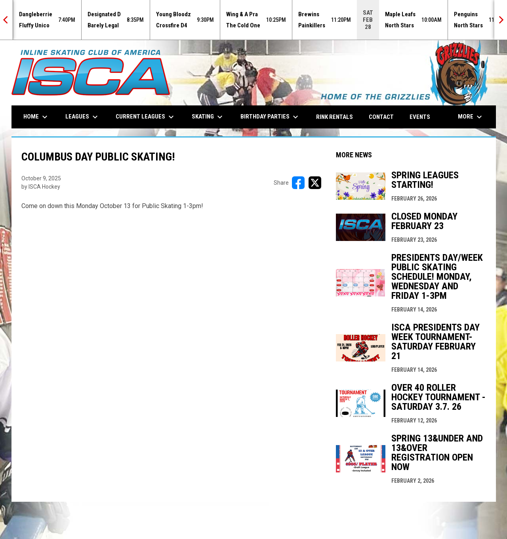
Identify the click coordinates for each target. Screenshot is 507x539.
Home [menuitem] (36, 117)
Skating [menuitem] (208, 117)
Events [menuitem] (420, 116)
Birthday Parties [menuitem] (270, 117)
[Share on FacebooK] (298, 182)
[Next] (500, 20)
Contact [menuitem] (381, 116)
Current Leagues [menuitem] (146, 117)
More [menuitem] (471, 117)
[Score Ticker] (253, 20)
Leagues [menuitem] (82, 117)
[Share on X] (315, 182)
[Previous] (6, 20)
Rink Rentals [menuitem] (334, 116)
